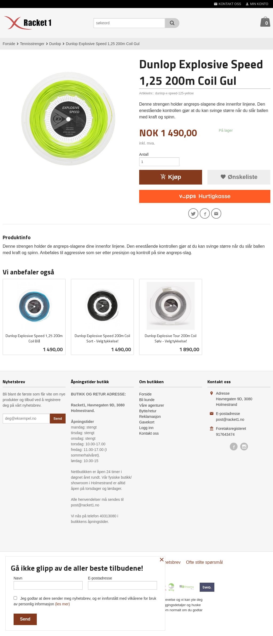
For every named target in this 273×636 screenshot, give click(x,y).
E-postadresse (122, 581)
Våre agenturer (151, 408)
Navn (48, 581)
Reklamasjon (150, 420)
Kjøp (170, 178)
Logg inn (146, 431)
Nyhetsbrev (169, 565)
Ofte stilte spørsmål (204, 565)
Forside (9, 44)
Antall (143, 154)
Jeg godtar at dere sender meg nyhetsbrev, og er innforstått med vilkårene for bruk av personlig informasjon (85, 601)
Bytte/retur (147, 414)
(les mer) (62, 604)
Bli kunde (147, 403)
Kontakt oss (149, 436)
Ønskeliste (238, 178)
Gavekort (146, 425)
